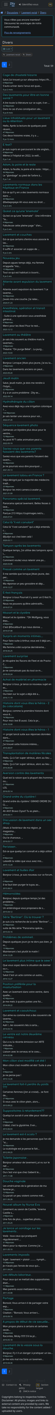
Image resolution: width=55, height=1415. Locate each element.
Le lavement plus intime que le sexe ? (27, 960)
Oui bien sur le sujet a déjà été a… (21, 694)
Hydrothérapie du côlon (19, 401)
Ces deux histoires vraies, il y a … (21, 135)
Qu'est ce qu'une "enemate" (21, 211)
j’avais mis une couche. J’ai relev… (21, 299)
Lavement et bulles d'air (18, 870)
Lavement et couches (17, 234)
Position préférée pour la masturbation (19, 986)
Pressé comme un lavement (21, 569)
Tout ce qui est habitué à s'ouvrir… (21, 272)
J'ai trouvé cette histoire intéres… (21, 744)
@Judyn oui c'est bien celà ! (17, 536)
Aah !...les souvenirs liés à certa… (21, 1025)
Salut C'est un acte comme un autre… (23, 975)
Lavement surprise (15, 656)
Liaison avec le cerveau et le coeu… (22, 1051)
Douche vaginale (14, 1181)
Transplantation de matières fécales (27, 753)
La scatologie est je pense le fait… (21, 1148)
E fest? (7, 144)
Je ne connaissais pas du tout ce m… (22, 670)
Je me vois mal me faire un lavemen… (23, 1359)
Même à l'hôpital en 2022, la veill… (21, 155)
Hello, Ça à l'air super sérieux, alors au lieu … (27, 764)
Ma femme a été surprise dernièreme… (24, 647)
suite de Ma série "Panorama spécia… (23, 928)
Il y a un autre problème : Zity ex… (21, 392)
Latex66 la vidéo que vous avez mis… (23, 861)
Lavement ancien (14, 358)
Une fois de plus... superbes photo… (22, 1219)
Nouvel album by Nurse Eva (21, 1204)
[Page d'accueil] (2, 12)
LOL (5, 787)
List (6, 48)
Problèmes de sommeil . (18, 937)
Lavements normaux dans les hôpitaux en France (22, 186)
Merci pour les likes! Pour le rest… (21, 325)
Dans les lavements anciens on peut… (23, 369)
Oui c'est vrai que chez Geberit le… (21, 1172)
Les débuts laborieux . (17, 1274)
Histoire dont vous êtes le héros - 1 (26, 729)
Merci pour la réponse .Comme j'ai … (23, 1245)
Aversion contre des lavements (23, 773)
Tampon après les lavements (22, 545)
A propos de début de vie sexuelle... (26, 1321)
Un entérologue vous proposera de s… (24, 908)
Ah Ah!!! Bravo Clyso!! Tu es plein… (21, 811)
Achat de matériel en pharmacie (24, 679)
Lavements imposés (16, 1254)
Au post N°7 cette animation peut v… (23, 439)
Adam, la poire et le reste (19, 164)
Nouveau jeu (11, 258)
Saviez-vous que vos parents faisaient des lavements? (22, 450)
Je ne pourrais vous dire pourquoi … (22, 466)
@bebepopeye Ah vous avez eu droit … (24, 202)
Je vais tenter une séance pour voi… (22, 416)
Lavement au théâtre (17, 334)
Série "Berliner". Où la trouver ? (23, 917)
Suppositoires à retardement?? (23, 1110)
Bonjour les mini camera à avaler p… (23, 489)
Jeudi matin (11, 378)
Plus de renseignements (17, 32)
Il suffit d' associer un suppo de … (21, 249)
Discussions (12, 12)
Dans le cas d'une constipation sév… (22, 109)
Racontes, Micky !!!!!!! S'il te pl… (19, 1336)
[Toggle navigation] (6, 4)
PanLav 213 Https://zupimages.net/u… (24, 513)
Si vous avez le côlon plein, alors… (21, 1101)
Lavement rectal (29, 12)
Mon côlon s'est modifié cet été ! (24, 1060)
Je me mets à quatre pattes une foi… (23, 1001)
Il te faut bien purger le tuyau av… (21, 884)
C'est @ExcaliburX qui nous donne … (22, 627)
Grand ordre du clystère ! (19, 796)
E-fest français (12, 592)
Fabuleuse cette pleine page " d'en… (22, 225)
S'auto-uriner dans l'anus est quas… (22, 86)
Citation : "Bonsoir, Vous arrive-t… (21, 1312)
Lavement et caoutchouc (20, 1010)
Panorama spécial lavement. (22, 498)
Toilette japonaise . (15, 1157)
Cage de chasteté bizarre (20, 75)
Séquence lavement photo (20, 425)
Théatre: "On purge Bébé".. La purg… (23, 349)
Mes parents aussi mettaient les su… (23, 1289)
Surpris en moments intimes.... (23, 636)
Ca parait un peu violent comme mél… (23, 1195)
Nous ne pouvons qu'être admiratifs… (23, 603)
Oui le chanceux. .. (13, 837)
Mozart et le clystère (16, 612)
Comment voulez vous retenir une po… (24, 560)
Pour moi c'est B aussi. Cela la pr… (21, 720)
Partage (8, 1298)
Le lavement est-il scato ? (20, 1134)
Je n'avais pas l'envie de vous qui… (21, 1265)
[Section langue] (50, 4)
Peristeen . (10, 846)
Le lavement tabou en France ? (23, 475)
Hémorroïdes (11, 893)
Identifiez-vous (28, 4)
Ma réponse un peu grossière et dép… (23, 583)
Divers (43, 12)
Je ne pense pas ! (12, 1075)
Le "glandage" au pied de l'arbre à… (22, 175)
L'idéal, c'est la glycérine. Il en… (20, 1125)
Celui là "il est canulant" (18, 522)
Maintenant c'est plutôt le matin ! (21, 951)
